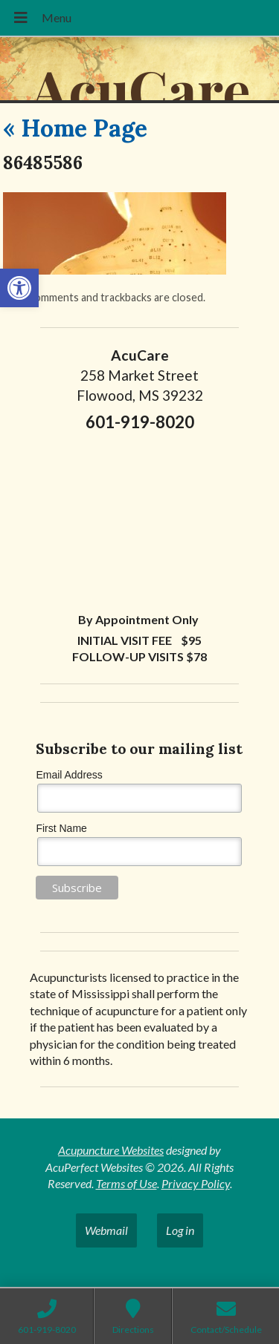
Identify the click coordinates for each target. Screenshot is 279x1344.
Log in (180, 1230)
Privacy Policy (195, 1183)
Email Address (69, 775)
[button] (19, 288)
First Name (61, 828)
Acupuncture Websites (111, 1150)
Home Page (75, 128)
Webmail (106, 1230)
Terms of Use (126, 1183)
